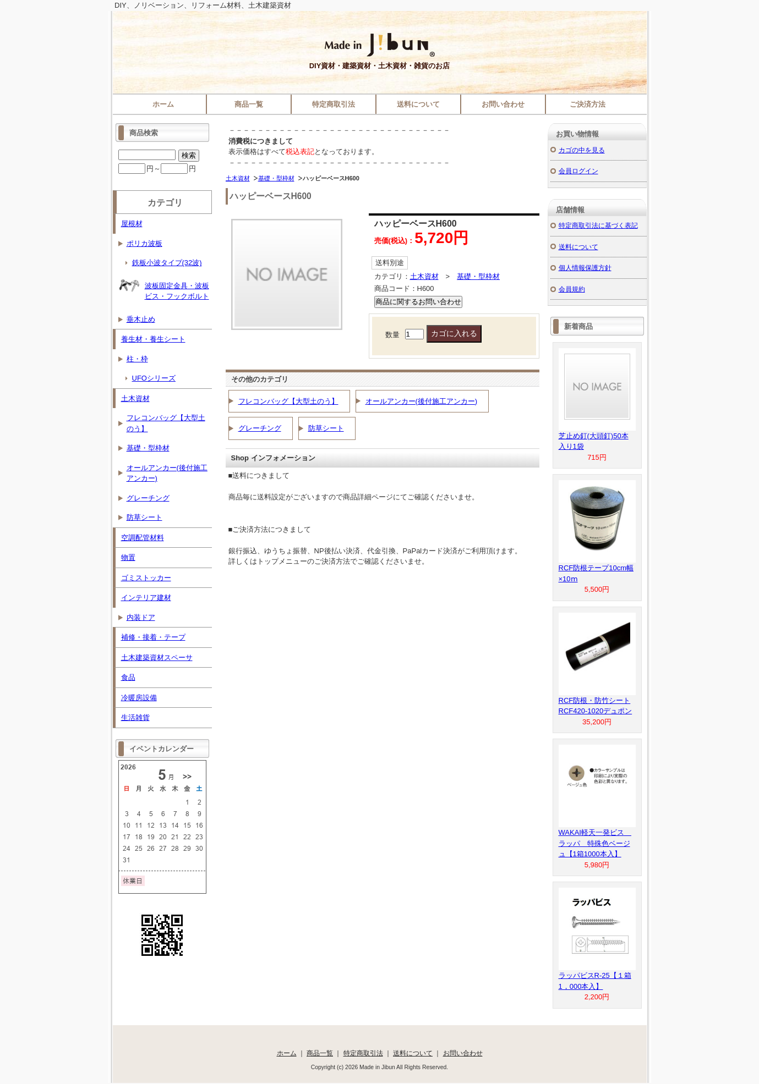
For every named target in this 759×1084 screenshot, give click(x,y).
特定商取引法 (333, 104)
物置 (128, 557)
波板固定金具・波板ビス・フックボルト (163, 287)
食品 (128, 677)
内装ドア (141, 617)
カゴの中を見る (582, 149)
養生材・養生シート (153, 339)
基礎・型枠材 (276, 178)
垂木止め (141, 319)
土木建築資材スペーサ (157, 657)
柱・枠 (137, 359)
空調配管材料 (142, 537)
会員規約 (572, 289)
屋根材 (132, 223)
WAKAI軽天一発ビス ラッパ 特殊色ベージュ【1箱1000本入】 (595, 843)
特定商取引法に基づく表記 (598, 225)
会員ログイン (578, 170)
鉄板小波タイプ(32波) (167, 262)
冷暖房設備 (139, 698)
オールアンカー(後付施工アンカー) (421, 401)
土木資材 (238, 178)
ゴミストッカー (146, 578)
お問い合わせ (503, 104)
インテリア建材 (146, 597)
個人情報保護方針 (585, 267)
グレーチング (259, 428)
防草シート (326, 428)
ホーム (163, 104)
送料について (418, 104)
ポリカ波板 (144, 243)
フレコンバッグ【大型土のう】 (288, 401)
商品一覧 (248, 104)
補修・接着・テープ (153, 637)
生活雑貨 (135, 717)
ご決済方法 (587, 104)
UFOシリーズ (154, 378)
